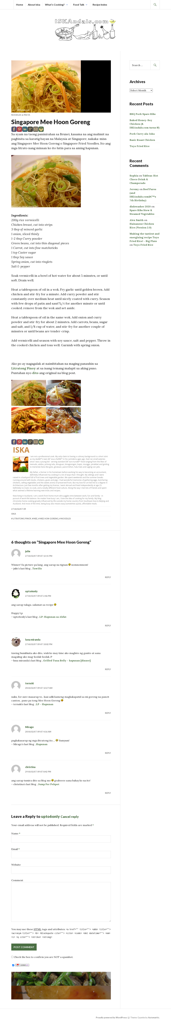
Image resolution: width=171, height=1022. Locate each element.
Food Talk (78, 4)
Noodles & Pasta (20, 115)
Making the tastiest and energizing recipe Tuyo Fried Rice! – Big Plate (144, 237)
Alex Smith (136, 220)
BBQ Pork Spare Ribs (143, 114)
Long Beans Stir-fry (29, 979)
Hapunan (41, 744)
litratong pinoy (22, 518)
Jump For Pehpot (48, 784)
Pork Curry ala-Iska (142, 133)
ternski (29, 683)
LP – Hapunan (44, 704)
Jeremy (134, 189)
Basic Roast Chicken (142, 139)
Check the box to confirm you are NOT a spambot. (42, 957)
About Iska (34, 4)
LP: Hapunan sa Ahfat (52, 616)
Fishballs (22, 993)
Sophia (134, 175)
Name (15, 833)
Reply (108, 577)
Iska (21, 450)
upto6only (31, 591)
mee (35, 518)
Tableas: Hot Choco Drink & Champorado (144, 179)
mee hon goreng (49, 518)
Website (16, 864)
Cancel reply (70, 816)
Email (15, 849)
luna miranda (32, 639)
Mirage (29, 726)
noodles (66, 518)
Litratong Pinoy (23, 368)
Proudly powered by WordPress (111, 1017)
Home (19, 4)
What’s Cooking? (55, 4)
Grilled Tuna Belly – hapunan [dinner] (67, 660)
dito (35, 373)
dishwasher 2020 (140, 206)
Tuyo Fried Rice (140, 146)
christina (30, 766)
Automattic (153, 1017)
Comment (17, 880)
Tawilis (37, 568)
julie (27, 551)
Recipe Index (100, 4)
